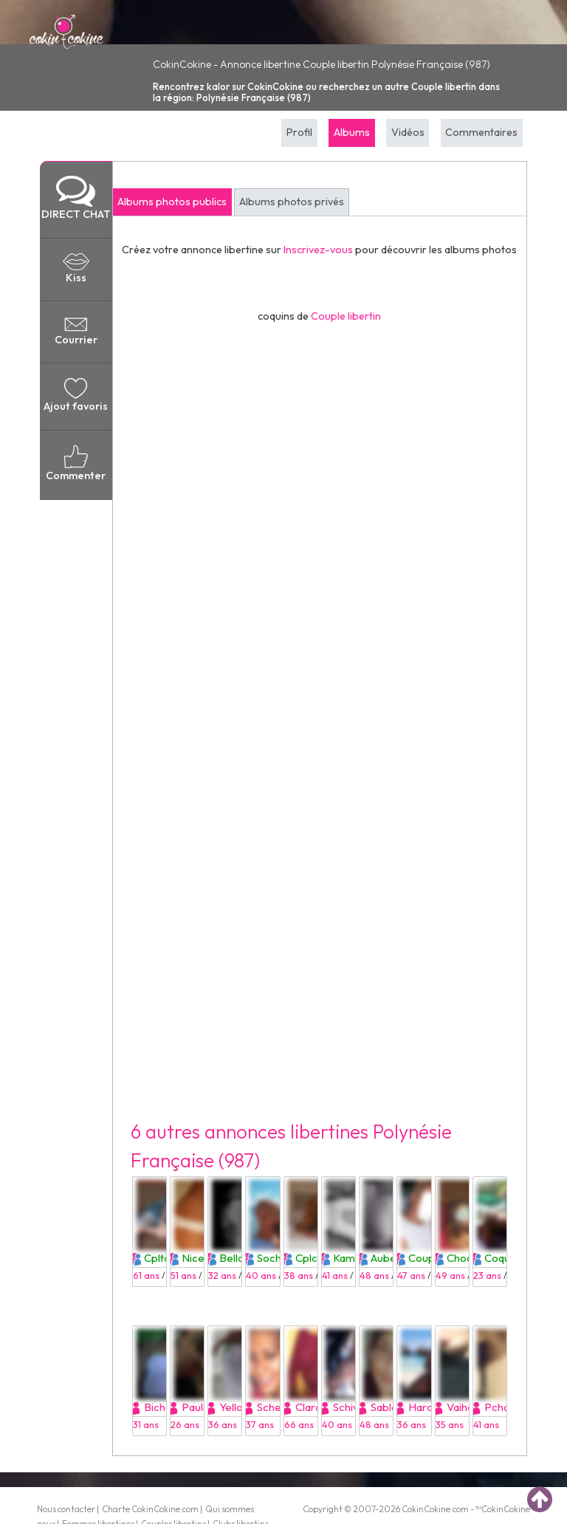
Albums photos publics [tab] (172, 201)
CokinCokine (426, 1508)
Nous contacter (66, 1508)
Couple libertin (346, 316)
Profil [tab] (299, 132)
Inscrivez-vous (318, 249)
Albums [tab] (352, 132)
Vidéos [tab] (408, 132)
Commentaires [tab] (481, 132)
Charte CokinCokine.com (150, 1508)
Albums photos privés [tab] (291, 201)
